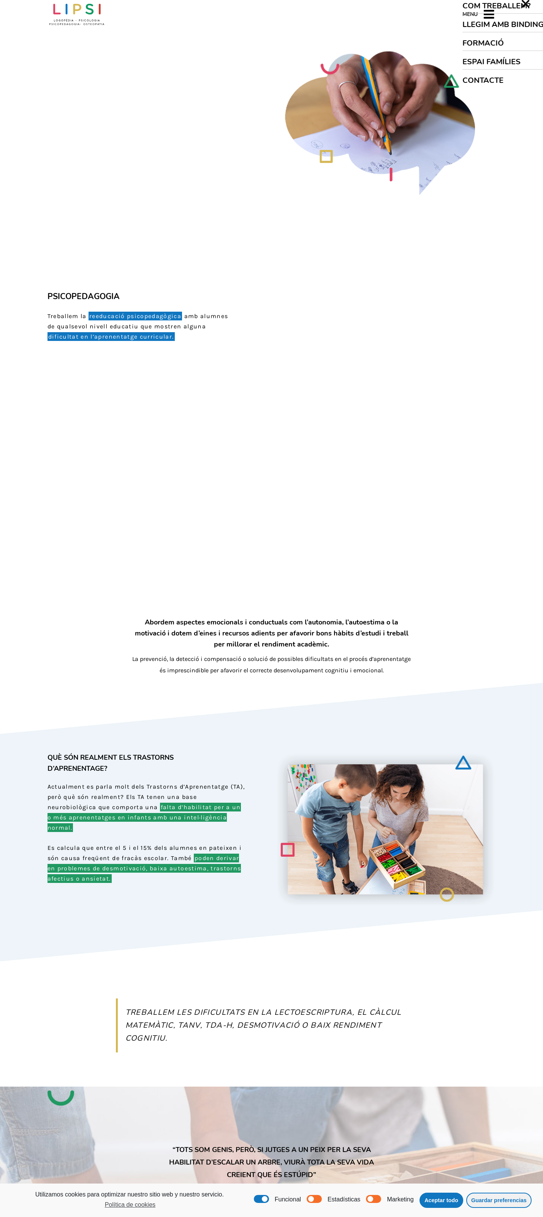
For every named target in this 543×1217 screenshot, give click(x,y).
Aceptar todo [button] (441, 1200)
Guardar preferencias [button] (499, 1200)
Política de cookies (130, 1204)
